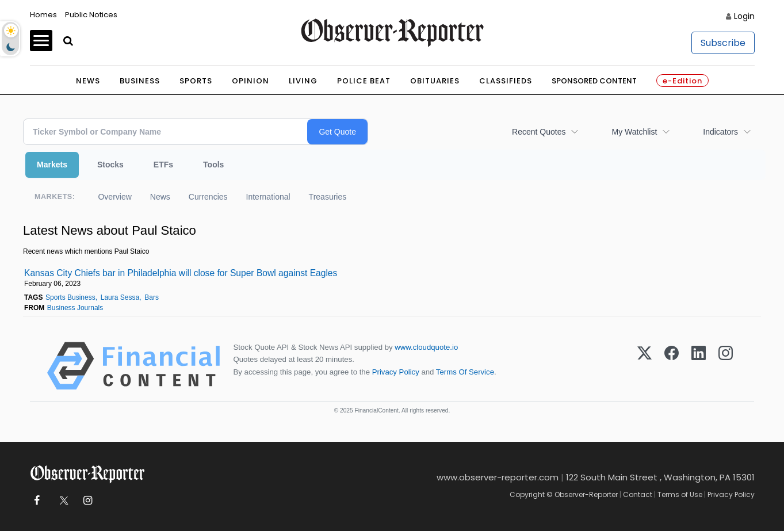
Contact (637, 494)
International (268, 196)
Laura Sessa (120, 297)
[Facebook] (671, 366)
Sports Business (70, 297)
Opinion (250, 80)
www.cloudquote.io (426, 347)
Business (140, 80)
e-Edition (682, 80)
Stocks (110, 164)
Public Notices (91, 14)
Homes (43, 14)
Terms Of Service (465, 372)
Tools (213, 164)
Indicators (720, 131)
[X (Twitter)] (644, 366)
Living (303, 80)
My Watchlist (634, 131)
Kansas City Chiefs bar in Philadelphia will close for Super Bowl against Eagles (180, 273)
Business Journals (75, 308)
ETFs (163, 164)
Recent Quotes (538, 131)
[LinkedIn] (698, 366)
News (88, 80)
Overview (114, 196)
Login (744, 16)
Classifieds (505, 80)
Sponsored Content (594, 80)
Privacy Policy (395, 372)
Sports (195, 80)
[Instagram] (725, 366)
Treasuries (328, 196)
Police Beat (364, 80)
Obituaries (435, 80)
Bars (151, 297)
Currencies (208, 196)
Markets (52, 164)
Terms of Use (679, 494)
